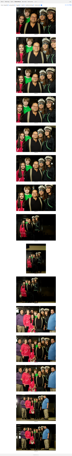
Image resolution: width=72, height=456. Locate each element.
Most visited (24, 1)
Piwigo (38, 454)
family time (37, 5)
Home (2, 5)
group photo (12, 5)
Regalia (17, 5)
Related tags (7, 1)
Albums (2, 1)
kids (6, 5)
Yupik (22, 5)
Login (70, 1)
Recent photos (30, 1)
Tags (5, 5)
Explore (12, 1)
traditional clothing (29, 5)
